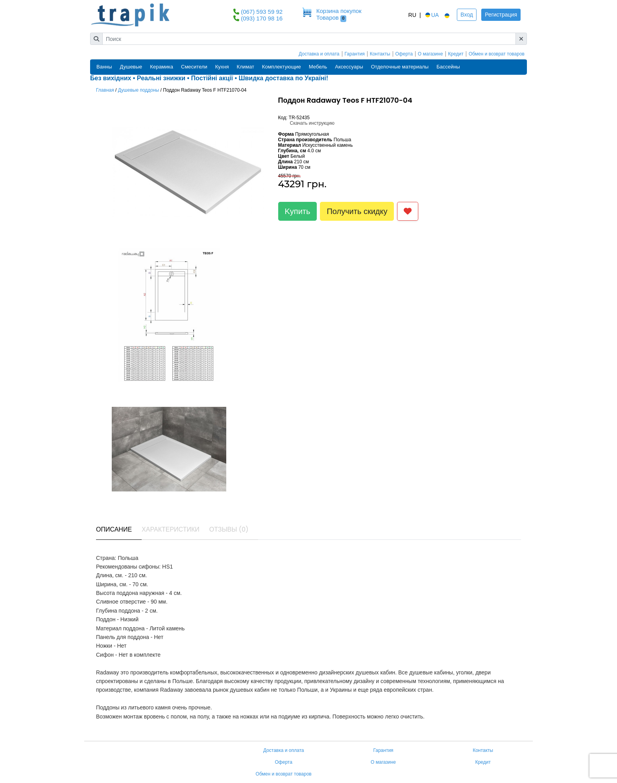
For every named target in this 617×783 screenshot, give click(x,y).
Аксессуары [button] (349, 67)
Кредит (456, 54)
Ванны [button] (104, 67)
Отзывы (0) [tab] (229, 529)
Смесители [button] (194, 67)
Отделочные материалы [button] (400, 67)
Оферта (404, 54)
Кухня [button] (222, 67)
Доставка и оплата (319, 54)
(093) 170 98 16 (262, 18)
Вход (466, 14)
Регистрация (501, 14)
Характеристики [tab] (171, 529)
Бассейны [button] (448, 67)
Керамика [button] (161, 67)
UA (431, 15)
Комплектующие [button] (281, 67)
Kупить (297, 211)
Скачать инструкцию (312, 123)
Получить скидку (357, 211)
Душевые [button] (131, 67)
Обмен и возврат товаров (497, 54)
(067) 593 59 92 (262, 11)
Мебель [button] (318, 67)
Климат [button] (245, 67)
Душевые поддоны (138, 90)
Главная (105, 90)
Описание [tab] (114, 529)
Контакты (380, 54)
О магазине (430, 54)
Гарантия (355, 54)
